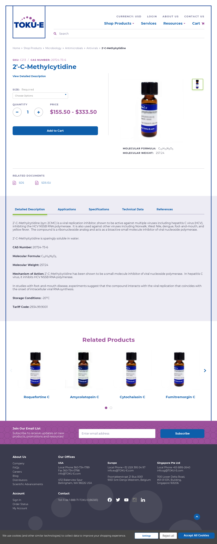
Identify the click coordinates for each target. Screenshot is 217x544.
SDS (21, 182)
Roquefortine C (37, 397)
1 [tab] (106, 408)
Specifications (94, 208)
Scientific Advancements (28, 484)
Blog (16, 476)
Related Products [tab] (108, 339)
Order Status (20, 504)
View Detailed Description (29, 76)
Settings (146, 535)
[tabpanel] (37, 373)
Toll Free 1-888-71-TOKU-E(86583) (78, 500)
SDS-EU (46, 182)
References (156, 208)
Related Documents (29, 175)
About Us (170, 16)
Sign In (17, 500)
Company (18, 463)
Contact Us (194, 16)
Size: (23, 89)
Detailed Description (29, 208)
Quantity (20, 104)
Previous (11, 370)
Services (148, 23)
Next (205, 370)
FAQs (16, 468)
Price (54, 104)
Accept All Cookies (196, 535)
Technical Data (126, 208)
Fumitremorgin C (180, 397)
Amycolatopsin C (84, 397)
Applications (64, 208)
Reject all (168, 536)
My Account (20, 508)
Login (152, 16)
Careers (17, 472)
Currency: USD (129, 16)
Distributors (20, 480)
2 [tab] (111, 408)
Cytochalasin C (132, 397)
